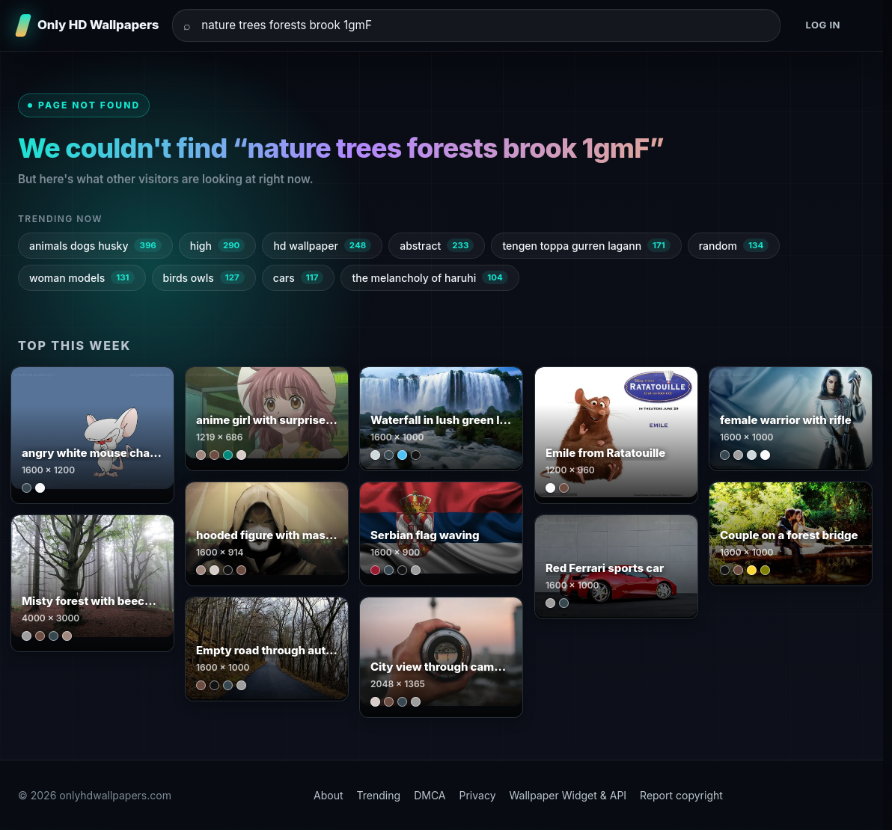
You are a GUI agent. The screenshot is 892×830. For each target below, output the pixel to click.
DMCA (429, 795)
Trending (379, 795)
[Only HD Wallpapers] (88, 25)
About (328, 795)
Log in (822, 25)
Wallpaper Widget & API (568, 795)
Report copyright (681, 795)
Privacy (477, 795)
